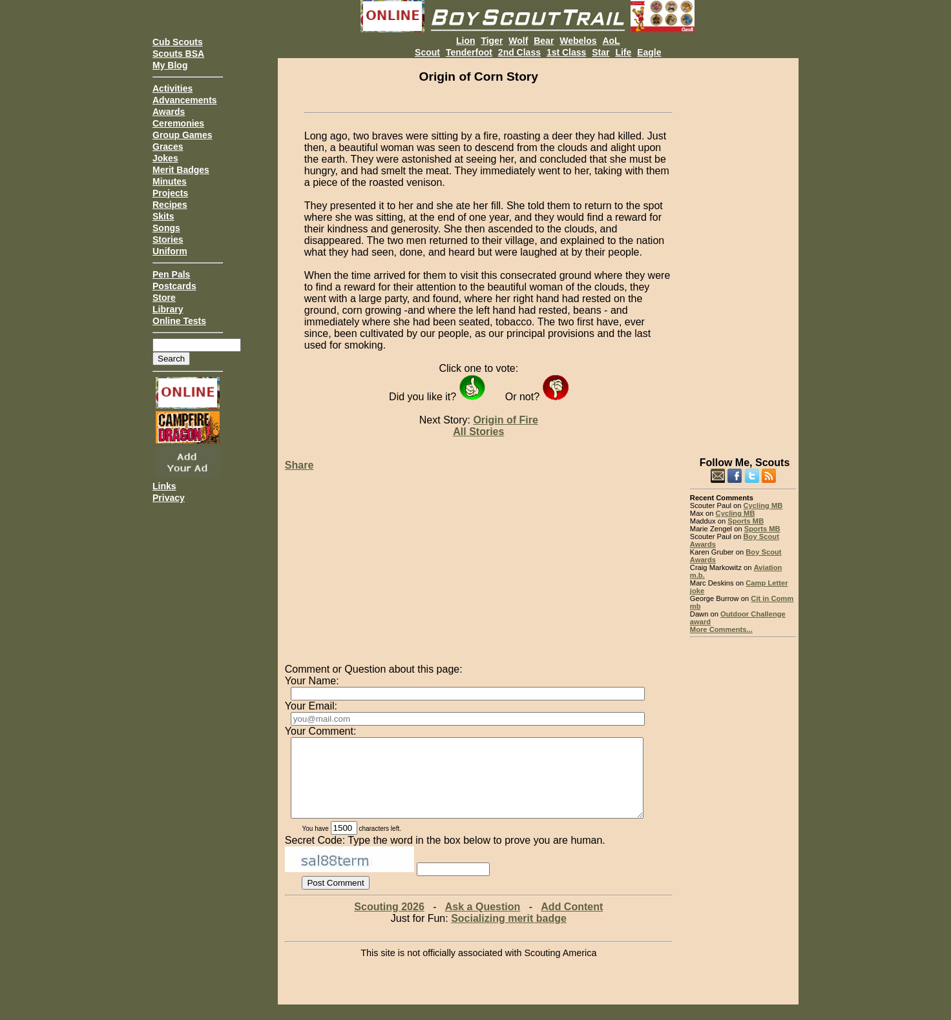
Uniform (169, 251)
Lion (466, 41)
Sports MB (745, 521)
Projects (170, 193)
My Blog (169, 65)
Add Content (572, 922)
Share (299, 465)
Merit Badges (180, 170)
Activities (172, 88)
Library (167, 309)
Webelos (577, 41)
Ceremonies (178, 123)
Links (164, 486)
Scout (427, 52)
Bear (544, 41)
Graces (167, 146)
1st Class (566, 52)
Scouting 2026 (389, 922)
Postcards (174, 286)
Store (164, 297)
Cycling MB (763, 505)
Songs (166, 228)
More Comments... (721, 629)
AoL (611, 41)
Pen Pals (171, 274)
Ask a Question (482, 922)
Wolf (518, 41)
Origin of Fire (505, 419)
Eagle (649, 52)
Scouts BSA (178, 53)
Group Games (182, 135)
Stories (167, 239)
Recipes (169, 204)
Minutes (169, 181)
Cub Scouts (177, 42)
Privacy (168, 498)
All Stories (478, 431)
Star (600, 52)
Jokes (165, 158)
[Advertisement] (743, 251)
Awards (168, 112)
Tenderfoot (469, 52)
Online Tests (179, 321)
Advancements (184, 100)
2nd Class (519, 52)
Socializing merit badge (509, 933)
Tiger (492, 41)
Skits (163, 216)
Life (623, 52)
